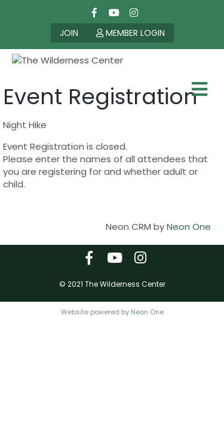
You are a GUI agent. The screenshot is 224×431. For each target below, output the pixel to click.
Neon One (189, 275)
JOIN (69, 33)
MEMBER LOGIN (130, 33)
